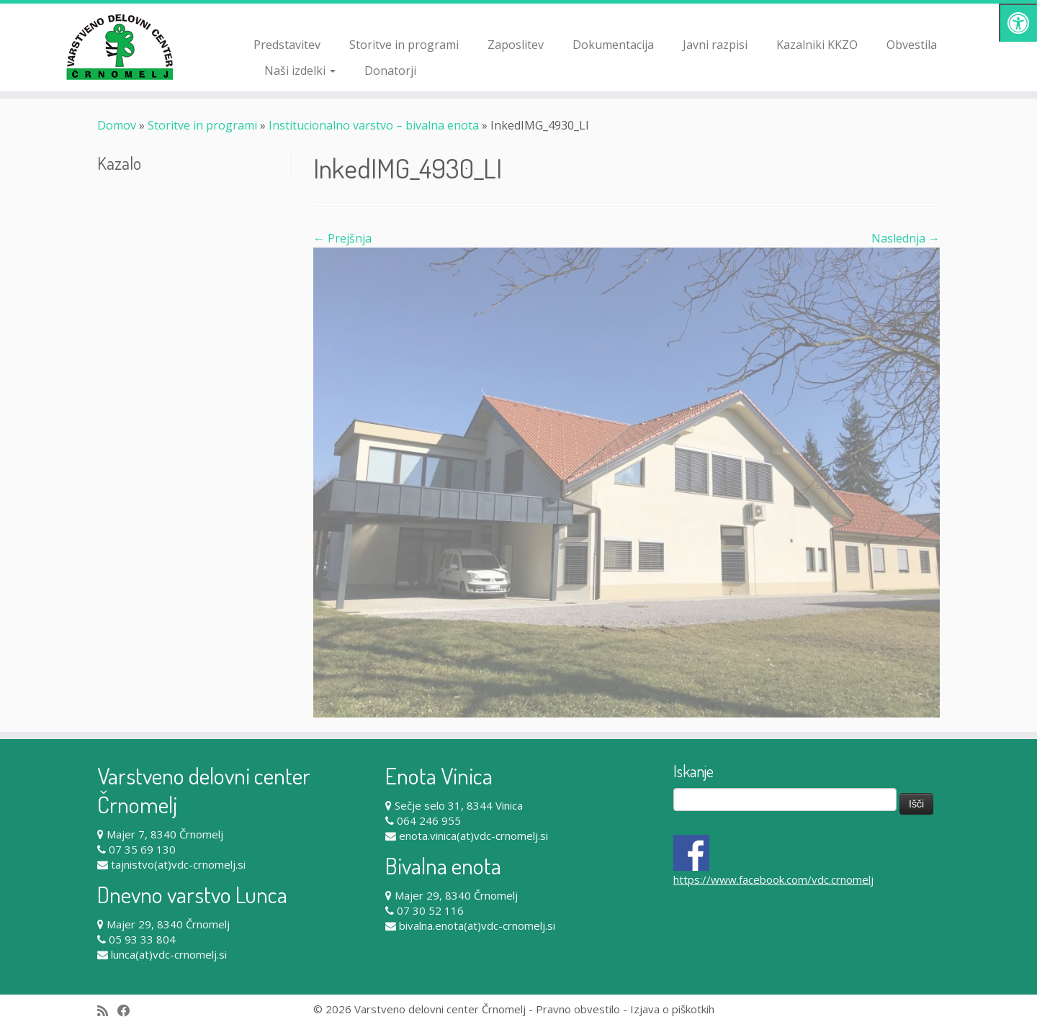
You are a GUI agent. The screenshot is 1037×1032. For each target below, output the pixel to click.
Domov (116, 125)
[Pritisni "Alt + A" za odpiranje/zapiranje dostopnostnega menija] (1018, 23)
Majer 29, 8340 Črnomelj (168, 924)
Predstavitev (286, 45)
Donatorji (390, 70)
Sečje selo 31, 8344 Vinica (459, 805)
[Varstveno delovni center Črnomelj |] (119, 47)
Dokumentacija (613, 45)
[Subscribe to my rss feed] (107, 1010)
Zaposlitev (516, 45)
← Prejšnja (342, 238)
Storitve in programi (404, 45)
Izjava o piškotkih (672, 1009)
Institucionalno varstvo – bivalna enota (374, 125)
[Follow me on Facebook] (128, 1010)
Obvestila (911, 45)
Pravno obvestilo (578, 1009)
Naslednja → (905, 238)
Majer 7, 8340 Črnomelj (165, 834)
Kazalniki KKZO (817, 45)
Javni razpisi (715, 45)
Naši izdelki (300, 70)
